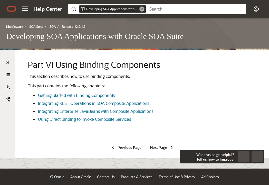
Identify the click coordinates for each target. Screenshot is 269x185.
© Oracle (57, 176)
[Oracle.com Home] (11, 8)
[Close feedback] (186, 156)
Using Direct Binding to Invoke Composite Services (84, 119)
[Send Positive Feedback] (257, 156)
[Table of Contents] (7, 62)
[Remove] (142, 9)
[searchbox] (196, 9)
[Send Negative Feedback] (243, 156)
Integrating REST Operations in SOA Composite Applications (93, 103)
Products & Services (136, 176)
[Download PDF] (7, 87)
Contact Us (106, 176)
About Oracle (80, 176)
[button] (25, 8)
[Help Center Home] (47, 9)
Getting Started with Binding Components (76, 95)
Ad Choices (210, 176)
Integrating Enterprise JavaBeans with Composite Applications (95, 111)
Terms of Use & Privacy (177, 176)
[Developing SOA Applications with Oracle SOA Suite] (7, 74)
